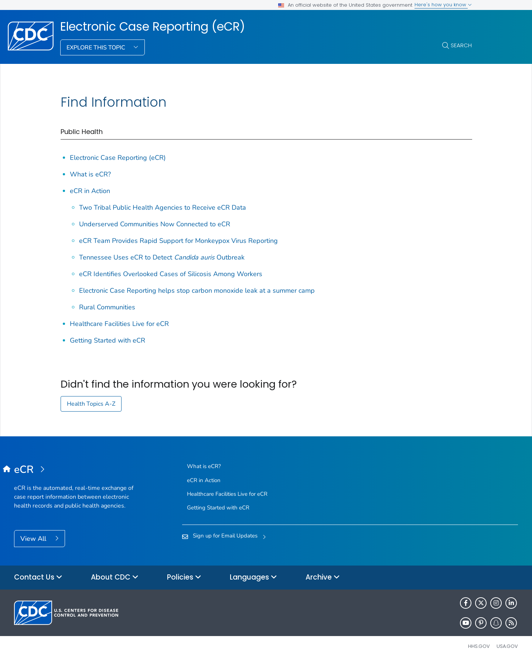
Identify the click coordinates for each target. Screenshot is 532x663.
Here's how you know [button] (443, 4)
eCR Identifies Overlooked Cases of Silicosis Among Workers (170, 273)
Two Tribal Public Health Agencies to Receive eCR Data (162, 207)
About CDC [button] (115, 577)
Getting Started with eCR (107, 340)
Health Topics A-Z (91, 404)
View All (34, 538)
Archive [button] (323, 577)
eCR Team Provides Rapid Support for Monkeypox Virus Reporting (178, 240)
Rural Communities (107, 307)
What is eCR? (90, 174)
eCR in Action (90, 190)
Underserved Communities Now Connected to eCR (154, 224)
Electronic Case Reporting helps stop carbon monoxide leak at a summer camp (197, 290)
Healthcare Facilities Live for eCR (119, 323)
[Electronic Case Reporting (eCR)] (77, 470)
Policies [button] (184, 577)
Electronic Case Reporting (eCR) (152, 26)
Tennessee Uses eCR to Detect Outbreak (162, 257)
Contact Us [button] (38, 577)
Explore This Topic (96, 48)
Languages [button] (253, 577)
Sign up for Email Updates (225, 535)
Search (461, 45)
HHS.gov (479, 646)
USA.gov (507, 646)
